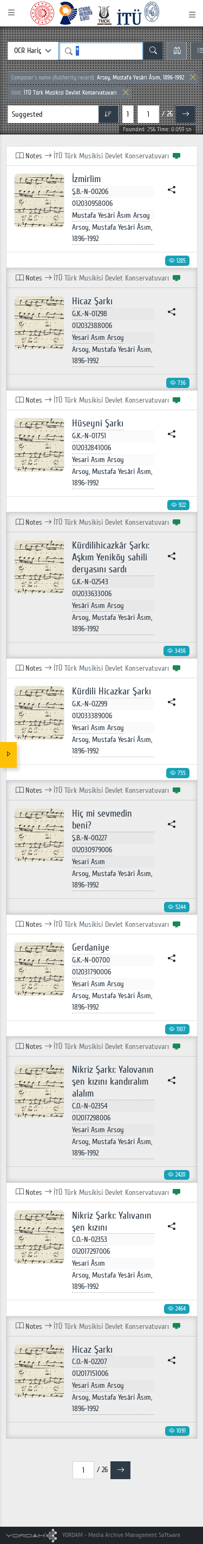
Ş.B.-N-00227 (89, 838)
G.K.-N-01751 (89, 435)
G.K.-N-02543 (90, 581)
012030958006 (92, 203)
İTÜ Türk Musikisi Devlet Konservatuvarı (64, 92)
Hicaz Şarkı (92, 301)
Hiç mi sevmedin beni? (102, 819)
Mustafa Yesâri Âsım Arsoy (111, 215)
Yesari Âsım (88, 1263)
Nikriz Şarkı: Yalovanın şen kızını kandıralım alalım (113, 1081)
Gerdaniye (90, 947)
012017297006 (91, 1251)
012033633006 (92, 593)
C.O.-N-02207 (89, 1361)
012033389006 (92, 715)
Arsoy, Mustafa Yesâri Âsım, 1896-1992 (97, 77)
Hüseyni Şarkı (97, 423)
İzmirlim (86, 179)
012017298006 (91, 1117)
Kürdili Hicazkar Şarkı (111, 691)
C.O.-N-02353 (89, 1239)
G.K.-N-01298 (89, 313)
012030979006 (92, 849)
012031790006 (91, 972)
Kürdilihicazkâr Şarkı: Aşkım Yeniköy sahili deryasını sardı (110, 557)
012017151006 (90, 1373)
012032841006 (91, 447)
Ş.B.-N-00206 (90, 191)
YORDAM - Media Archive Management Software (93, 1535)
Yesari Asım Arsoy (98, 337)
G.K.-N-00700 (91, 960)
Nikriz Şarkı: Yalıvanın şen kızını (112, 1221)
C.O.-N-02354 (90, 1106)
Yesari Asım (88, 861)
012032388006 (92, 325)
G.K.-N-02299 (89, 703)
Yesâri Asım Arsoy (98, 605)
